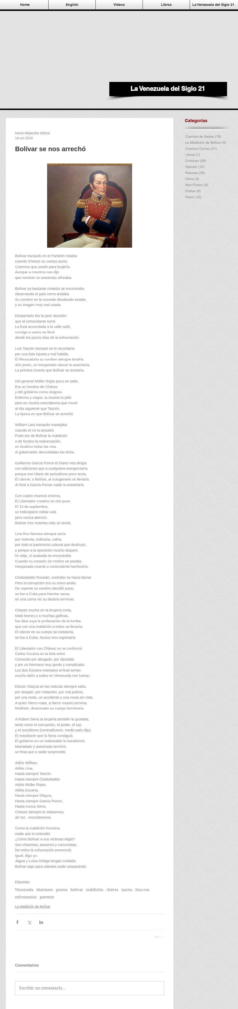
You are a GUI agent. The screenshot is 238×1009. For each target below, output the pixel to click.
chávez (112, 890)
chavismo (44, 890)
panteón (47, 897)
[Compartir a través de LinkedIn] (41, 922)
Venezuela (24, 890)
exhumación (26, 897)
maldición (94, 890)
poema (62, 890)
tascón (127, 890)
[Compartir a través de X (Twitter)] (29, 922)
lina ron (143, 890)
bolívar (76, 890)
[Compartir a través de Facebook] (17, 922)
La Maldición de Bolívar (33, 906)
